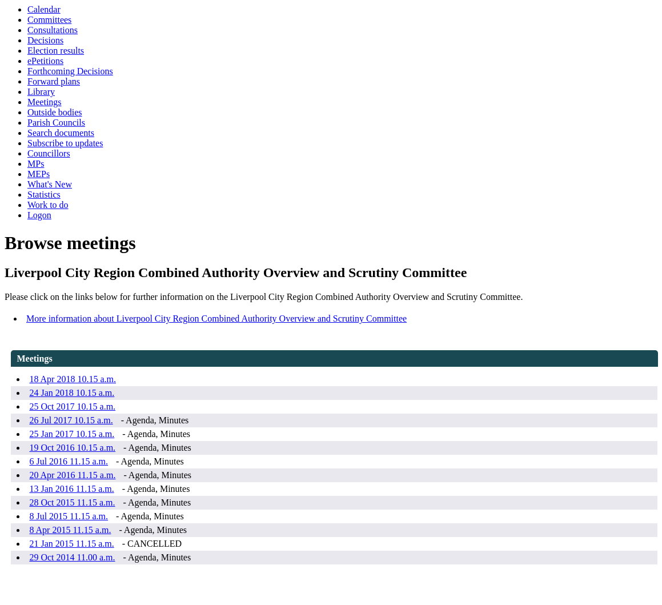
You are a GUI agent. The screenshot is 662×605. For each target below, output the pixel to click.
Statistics (44, 194)
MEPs (38, 174)
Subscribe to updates (65, 143)
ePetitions (45, 61)
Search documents (60, 133)
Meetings (44, 102)
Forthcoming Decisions (70, 71)
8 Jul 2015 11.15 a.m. (68, 516)
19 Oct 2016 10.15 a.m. (72, 447)
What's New (49, 184)
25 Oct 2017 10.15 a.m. (72, 406)
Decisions (45, 40)
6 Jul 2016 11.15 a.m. (68, 461)
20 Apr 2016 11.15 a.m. (72, 475)
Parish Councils (56, 122)
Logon (39, 215)
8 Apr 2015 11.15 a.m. (70, 530)
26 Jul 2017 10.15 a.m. (71, 420)
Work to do (48, 205)
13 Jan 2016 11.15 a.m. (71, 489)
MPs (35, 164)
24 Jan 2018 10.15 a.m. (71, 393)
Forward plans (53, 81)
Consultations (52, 30)
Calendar (44, 9)
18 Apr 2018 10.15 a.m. (72, 379)
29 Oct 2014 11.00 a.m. (72, 557)
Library (41, 92)
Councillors (48, 153)
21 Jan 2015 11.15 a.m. (71, 543)
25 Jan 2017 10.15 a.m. (71, 434)
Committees (49, 20)
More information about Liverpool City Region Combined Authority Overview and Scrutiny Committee (216, 318)
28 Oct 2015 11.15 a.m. (72, 502)
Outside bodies (54, 112)
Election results (55, 50)
